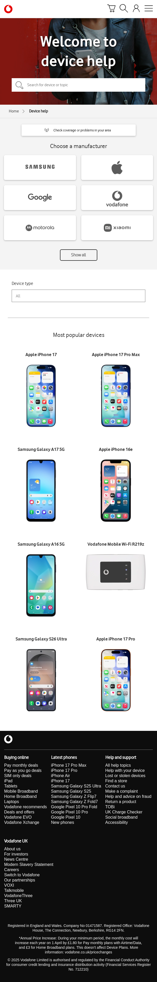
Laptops (11, 801)
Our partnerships (19, 880)
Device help (38, 111)
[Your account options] (136, 9)
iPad (8, 781)
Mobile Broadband (21, 791)
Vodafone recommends (25, 807)
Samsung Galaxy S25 (71, 791)
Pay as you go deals (23, 770)
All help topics (118, 765)
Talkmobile (14, 890)
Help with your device (125, 770)
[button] (79, 130)
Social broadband (121, 817)
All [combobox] (18, 295)
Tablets (10, 786)
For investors (16, 854)
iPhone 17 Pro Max (68, 765)
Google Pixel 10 (65, 817)
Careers (11, 869)
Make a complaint (121, 791)
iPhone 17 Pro (64, 770)
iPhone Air (60, 775)
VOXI (9, 885)
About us (12, 849)
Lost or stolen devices (125, 775)
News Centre (16, 859)
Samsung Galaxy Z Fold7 (74, 801)
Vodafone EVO (18, 817)
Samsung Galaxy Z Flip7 (74, 796)
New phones (62, 822)
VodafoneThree (18, 895)
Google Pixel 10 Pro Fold (74, 807)
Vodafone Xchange (21, 822)
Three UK (13, 901)
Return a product (120, 801)
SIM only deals (17, 775)
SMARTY (12, 906)
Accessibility (116, 822)
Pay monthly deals (21, 765)
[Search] (124, 9)
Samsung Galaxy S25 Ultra (76, 786)
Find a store (116, 781)
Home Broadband (20, 796)
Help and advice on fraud (128, 796)
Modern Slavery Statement (28, 864)
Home (14, 111)
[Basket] (111, 9)
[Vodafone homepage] (8, 9)
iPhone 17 (60, 781)
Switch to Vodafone (22, 875)
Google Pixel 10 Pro (69, 812)
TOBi (110, 807)
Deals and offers (19, 812)
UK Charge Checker (123, 812)
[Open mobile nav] (149, 9)
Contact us (115, 786)
